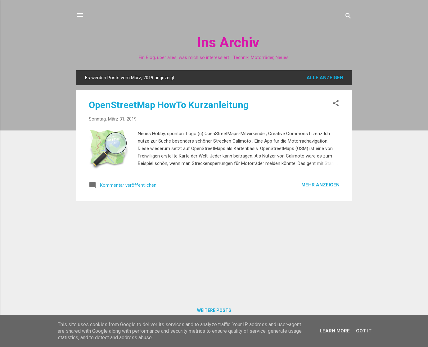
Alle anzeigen (325, 77)
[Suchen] (348, 16)
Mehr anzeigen (320, 185)
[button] (336, 104)
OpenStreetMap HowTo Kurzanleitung (169, 104)
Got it (364, 331)
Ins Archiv (228, 42)
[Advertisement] (214, 249)
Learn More (335, 331)
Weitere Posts (214, 310)
